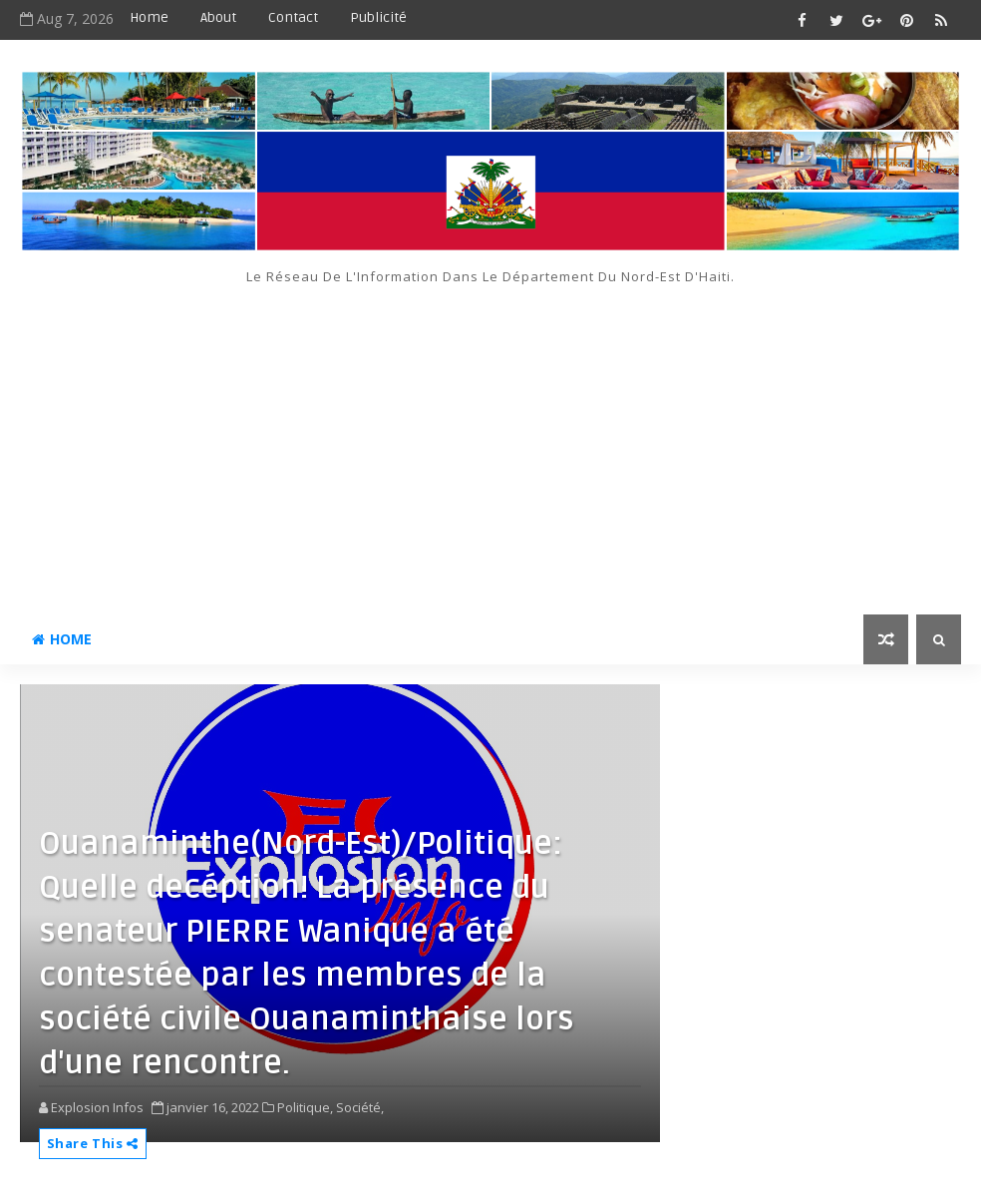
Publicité (378, 17)
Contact (293, 17)
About (218, 17)
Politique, (305, 1107)
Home (149, 17)
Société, (360, 1107)
